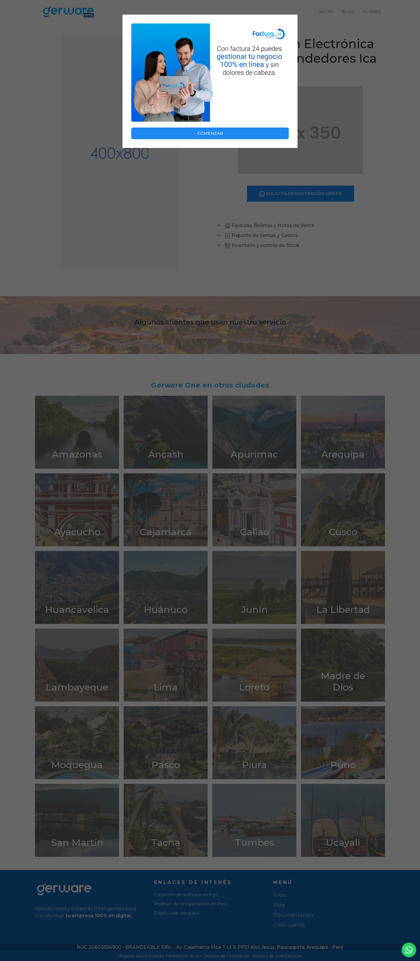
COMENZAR (210, 133)
